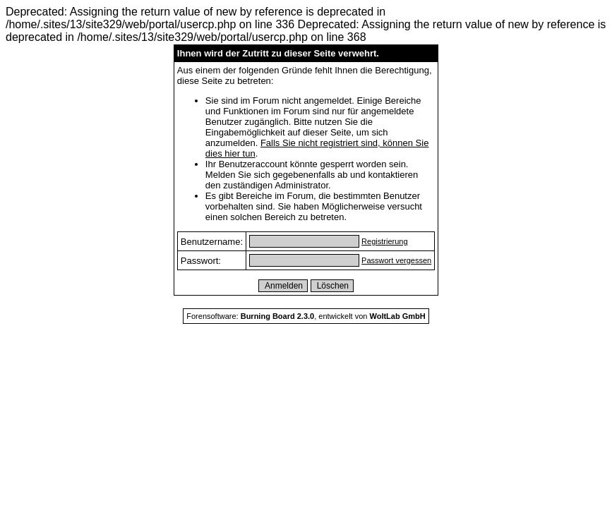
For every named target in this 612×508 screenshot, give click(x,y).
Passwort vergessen (396, 260)
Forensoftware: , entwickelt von (305, 316)
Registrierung (384, 241)
